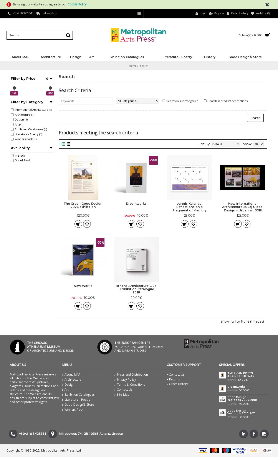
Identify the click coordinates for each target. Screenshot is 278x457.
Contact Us (123, 389)
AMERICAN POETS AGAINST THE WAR (240, 375)
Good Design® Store (78, 404)
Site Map (121, 394)
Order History (177, 384)
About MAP (71, 374)
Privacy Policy (125, 379)
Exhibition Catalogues (78, 394)
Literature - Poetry (76, 399)
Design (68, 384)
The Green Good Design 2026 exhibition (83, 205)
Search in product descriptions (228, 101)
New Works (83, 286)
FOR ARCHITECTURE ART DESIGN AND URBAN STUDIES (138, 347)
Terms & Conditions (129, 384)
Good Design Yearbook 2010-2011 (241, 412)
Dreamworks (136, 204)
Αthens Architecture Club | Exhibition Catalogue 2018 (136, 289)
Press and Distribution (131, 374)
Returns (173, 379)
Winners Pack (72, 409)
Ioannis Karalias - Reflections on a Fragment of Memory (190, 207)
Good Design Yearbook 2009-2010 (242, 399)
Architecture (71, 379)
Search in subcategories (182, 101)
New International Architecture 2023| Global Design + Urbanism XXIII (242, 207)
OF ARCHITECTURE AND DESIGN (50, 347)
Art (65, 389)
